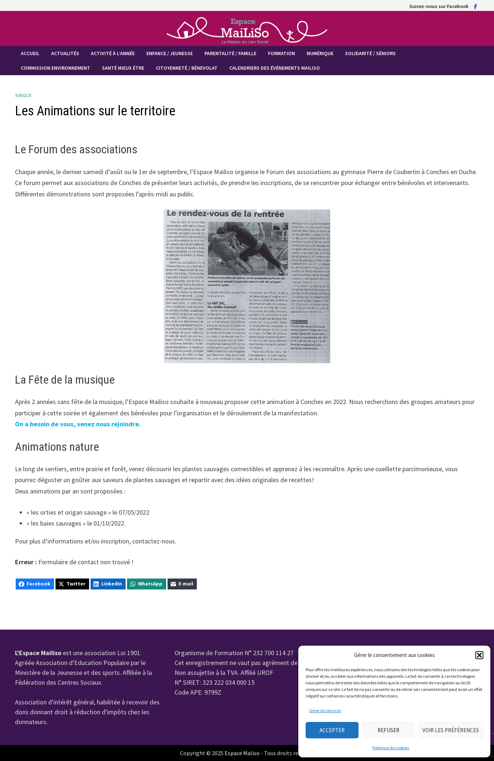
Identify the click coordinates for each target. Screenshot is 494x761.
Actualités (65, 53)
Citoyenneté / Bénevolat (187, 68)
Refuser (388, 730)
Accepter (332, 730)
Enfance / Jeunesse (169, 53)
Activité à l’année (113, 53)
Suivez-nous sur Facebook (438, 6)
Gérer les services (325, 710)
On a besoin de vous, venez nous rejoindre (77, 424)
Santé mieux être (123, 68)
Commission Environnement (55, 68)
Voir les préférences (450, 730)
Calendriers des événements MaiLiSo (274, 68)
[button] (479, 655)
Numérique (320, 53)
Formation (281, 53)
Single (23, 95)
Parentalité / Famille (230, 53)
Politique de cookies (390, 747)
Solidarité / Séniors (370, 53)
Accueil (30, 53)
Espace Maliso (242, 753)
